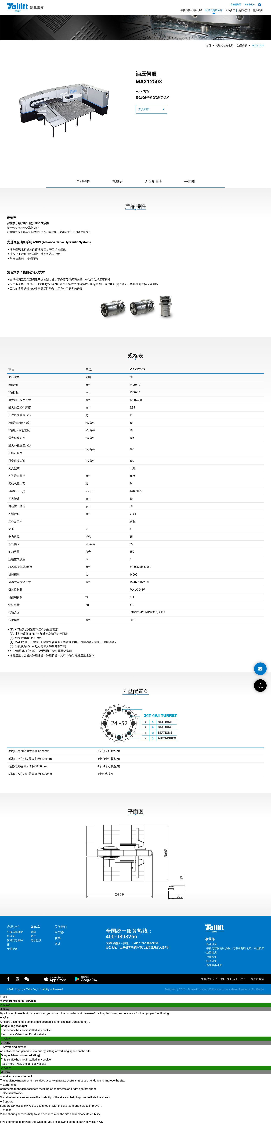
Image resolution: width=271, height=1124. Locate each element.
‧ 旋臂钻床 (211, 952)
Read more (8, 1034)
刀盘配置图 (153, 181)
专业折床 (230, 10)
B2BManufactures (218, 989)
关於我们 (61, 927)
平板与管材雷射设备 (191, 10)
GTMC (182, 989)
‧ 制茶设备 (211, 961)
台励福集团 (235, 4)
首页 (208, 45)
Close (3, 996)
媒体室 (35, 927)
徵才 (58, 944)
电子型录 (36, 940)
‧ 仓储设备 (211, 956)
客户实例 (258, 10)
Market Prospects (240, 989)
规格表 (117, 181)
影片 (33, 936)
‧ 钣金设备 (211, 944)
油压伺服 (242, 45)
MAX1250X (258, 45)
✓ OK (99, 1121)
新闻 (33, 932)
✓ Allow (5, 1005)
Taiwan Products (197, 989)
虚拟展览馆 (244, 10)
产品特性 (83, 181)
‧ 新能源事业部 (213, 965)
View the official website (31, 1034)
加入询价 (151, 109)
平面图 (189, 181)
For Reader (258, 989)
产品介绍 (13, 927)
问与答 (59, 932)
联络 (58, 938)
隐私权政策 (257, 979)
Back (260, 685)
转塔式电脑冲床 (213, 10)
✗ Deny (4, 1009)
